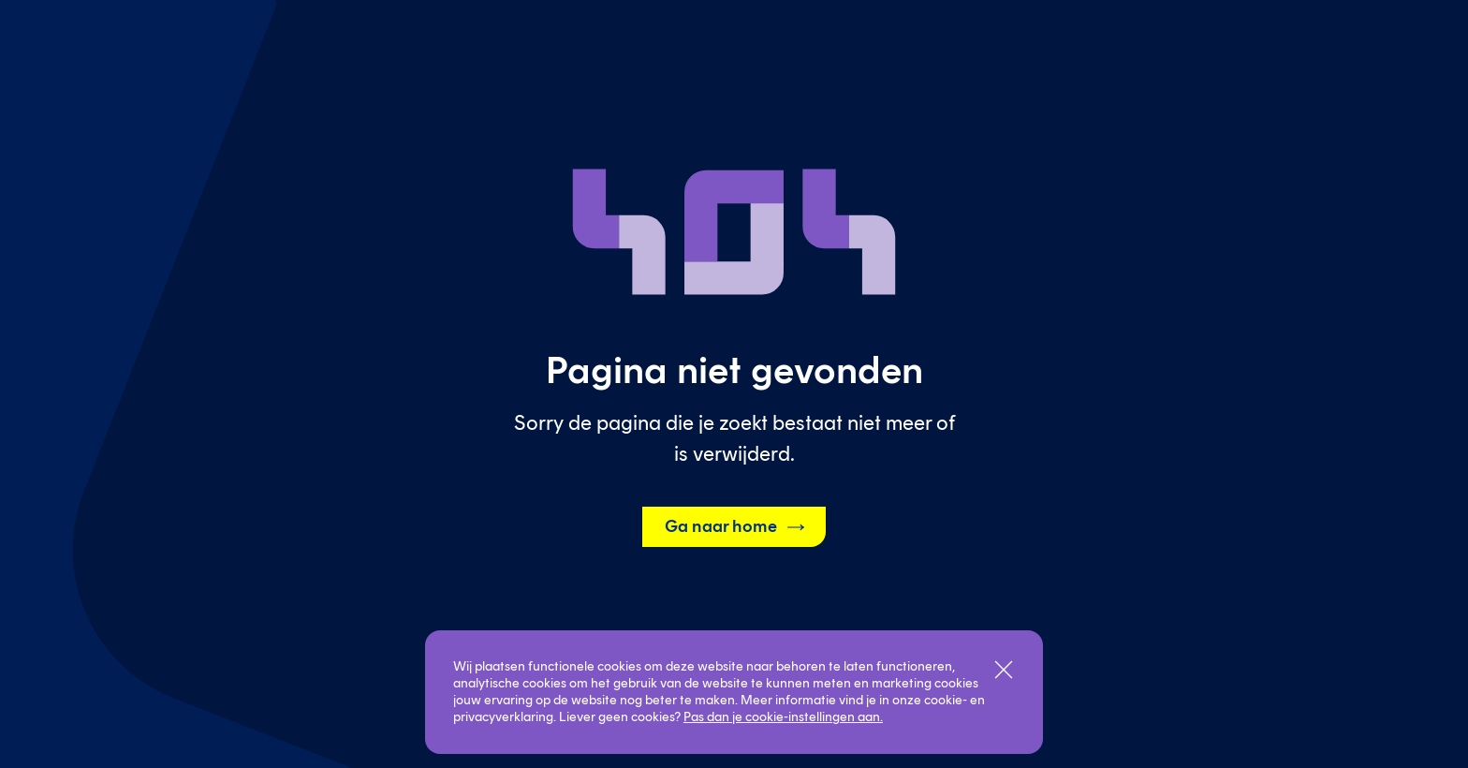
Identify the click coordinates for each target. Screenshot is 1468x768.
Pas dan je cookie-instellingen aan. (783, 717)
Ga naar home (736, 527)
